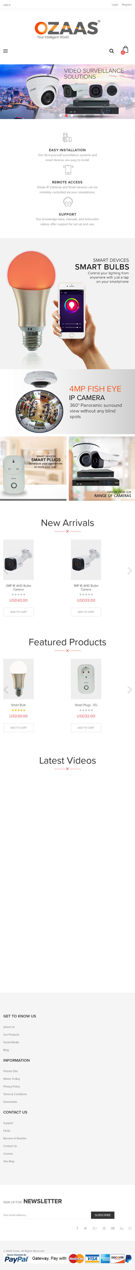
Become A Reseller (14, 1138)
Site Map (8, 1161)
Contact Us (10, 1146)
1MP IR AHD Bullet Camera (86, 587)
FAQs (6, 1131)
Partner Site (10, 1071)
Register (127, 5)
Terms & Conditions (15, 1094)
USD (7, 5)
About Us (9, 1027)
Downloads (10, 1102)
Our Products (11, 1035)
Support (8, 1123)
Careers (8, 1154)
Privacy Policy (11, 1086)
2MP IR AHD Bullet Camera (18, 587)
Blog (6, 1050)
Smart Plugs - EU (86, 705)
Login (115, 5)
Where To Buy (11, 1079)
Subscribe (103, 1215)
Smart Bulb (18, 705)
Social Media (11, 1042)
